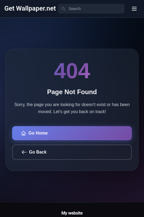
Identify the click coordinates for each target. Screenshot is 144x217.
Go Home (34, 133)
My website (72, 213)
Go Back (34, 152)
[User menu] (134, 8)
